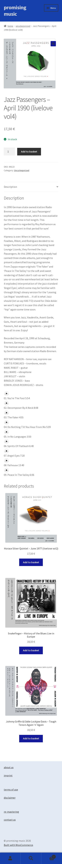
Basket (48, 856)
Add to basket (29, 151)
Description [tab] (10, 186)
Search (31, 858)
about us (9, 767)
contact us (10, 819)
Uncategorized (23, 26)
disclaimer (10, 797)
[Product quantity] (9, 151)
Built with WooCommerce (18, 845)
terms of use (11, 789)
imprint (8, 775)
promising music (15, 10)
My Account (10, 858)
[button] (53, 43)
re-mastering (11, 811)
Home (10, 26)
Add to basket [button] (31, 562)
